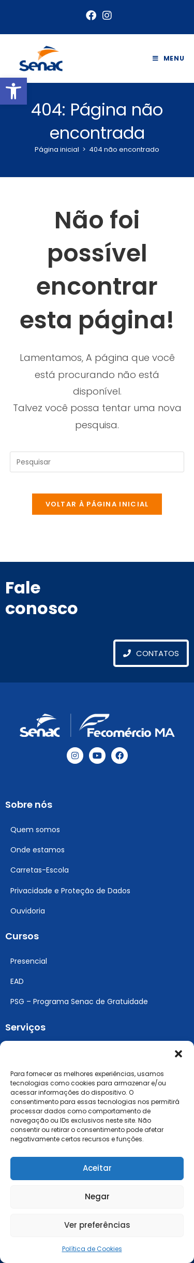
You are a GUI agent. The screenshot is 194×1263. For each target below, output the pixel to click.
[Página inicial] (57, 149)
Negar (97, 1196)
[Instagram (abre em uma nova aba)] (105, 15)
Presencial (28, 961)
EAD (17, 981)
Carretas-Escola (39, 870)
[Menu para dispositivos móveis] (169, 58)
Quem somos (35, 829)
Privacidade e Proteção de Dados (70, 890)
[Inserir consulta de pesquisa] (97, 462)
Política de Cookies (92, 1248)
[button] (13, 91)
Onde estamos (37, 850)
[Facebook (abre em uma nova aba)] (91, 15)
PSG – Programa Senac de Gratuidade (79, 1001)
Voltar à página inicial (97, 504)
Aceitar (97, 1168)
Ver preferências (97, 1225)
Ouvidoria (27, 911)
